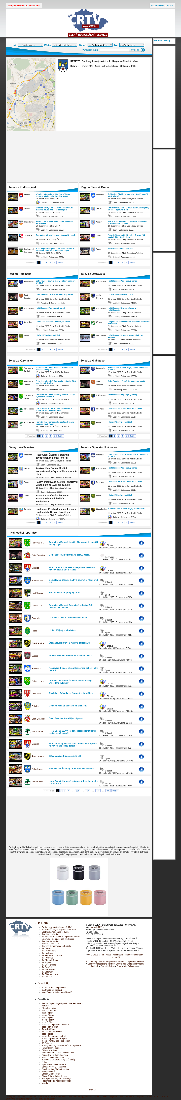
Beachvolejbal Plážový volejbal (55, 1069)
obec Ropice (47, 1034)
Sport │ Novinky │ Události (54, 1067)
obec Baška (47, 1022)
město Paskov (48, 1020)
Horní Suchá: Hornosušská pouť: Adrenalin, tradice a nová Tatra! (55, 423)
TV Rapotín (47, 962)
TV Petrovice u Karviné (52, 955)
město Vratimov (49, 1010)
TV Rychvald (47, 958)
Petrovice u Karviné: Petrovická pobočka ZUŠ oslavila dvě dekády (56, 382)
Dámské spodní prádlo (113, 1096)
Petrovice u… (38, 543)
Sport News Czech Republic (54, 1064)
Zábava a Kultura (49, 1050)
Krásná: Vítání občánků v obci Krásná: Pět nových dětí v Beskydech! (126, 236)
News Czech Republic (51, 1048)
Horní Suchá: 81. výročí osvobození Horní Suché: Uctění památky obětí (54, 409)
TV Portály (43, 923)
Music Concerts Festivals (53, 1057)
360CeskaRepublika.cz (52, 990)
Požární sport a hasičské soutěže (56, 1081)
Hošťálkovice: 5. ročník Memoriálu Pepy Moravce (125, 336)
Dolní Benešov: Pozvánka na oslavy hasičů (55, 294)
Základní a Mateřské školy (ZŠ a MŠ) (58, 1060)
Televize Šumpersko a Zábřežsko (56, 946)
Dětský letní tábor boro (16, 1096)
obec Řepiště (48, 1013)
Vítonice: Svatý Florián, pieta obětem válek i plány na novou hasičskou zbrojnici (55, 209)
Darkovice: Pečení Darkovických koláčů (53, 322)
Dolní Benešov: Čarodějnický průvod (66, 718)
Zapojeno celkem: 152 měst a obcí (24, 6)
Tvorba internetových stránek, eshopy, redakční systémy (76, 1096)
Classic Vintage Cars (51, 1074)
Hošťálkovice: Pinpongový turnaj (50, 308)
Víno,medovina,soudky (38, 1096)
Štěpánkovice (38, 643)
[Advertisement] (79, 157)
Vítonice (35, 568)
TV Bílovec (47, 948)
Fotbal (44, 1062)
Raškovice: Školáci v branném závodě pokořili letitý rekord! (128, 195)
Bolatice (35, 706)
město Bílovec (48, 1015)
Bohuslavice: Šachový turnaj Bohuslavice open (71, 768)
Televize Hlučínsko (50, 934)
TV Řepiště (47, 967)
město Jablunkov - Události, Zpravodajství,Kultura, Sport (54, 1037)
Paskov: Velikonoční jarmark (120, 249)
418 (87, 791)
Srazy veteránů (48, 1071)
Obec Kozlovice (49, 1008)
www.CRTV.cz (97, 927)
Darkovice (36, 618)
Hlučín (35, 631)
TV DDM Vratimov (50, 974)
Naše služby (44, 983)
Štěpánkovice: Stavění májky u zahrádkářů (126, 509)
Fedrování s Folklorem (127, 966)
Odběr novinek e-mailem (162, 6)
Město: (47, 45)
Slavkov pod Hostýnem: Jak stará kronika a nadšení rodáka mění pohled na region (55, 250)
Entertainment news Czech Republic (58, 1053)
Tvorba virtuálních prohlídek (54, 987)
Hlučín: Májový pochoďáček (48, 335)
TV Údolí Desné (49, 965)
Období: (82, 45)
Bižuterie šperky (24, 1099)
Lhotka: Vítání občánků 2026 (120, 294)
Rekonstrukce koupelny (44, 1099)
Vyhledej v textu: (90, 50)
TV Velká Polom (49, 969)
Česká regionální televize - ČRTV (56, 927)
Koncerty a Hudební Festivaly (55, 1055)
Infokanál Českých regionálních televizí (59, 929)
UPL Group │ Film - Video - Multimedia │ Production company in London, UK (115, 956)
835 (108, 791)
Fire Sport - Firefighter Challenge (56, 1078)
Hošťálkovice (37, 593)
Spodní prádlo (153, 1096)
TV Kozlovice (48, 953)
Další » (60, 263)
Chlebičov (36, 694)
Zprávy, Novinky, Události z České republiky (61, 1045)
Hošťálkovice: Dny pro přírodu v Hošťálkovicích (122, 309)
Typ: (116, 45)
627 (97, 791)
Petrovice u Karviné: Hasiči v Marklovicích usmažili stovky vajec (54, 369)
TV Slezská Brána (50, 960)
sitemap (92, 1090)
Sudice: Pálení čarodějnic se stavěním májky (70, 655)
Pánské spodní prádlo (135, 1096)
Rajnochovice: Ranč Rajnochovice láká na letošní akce (54, 222)
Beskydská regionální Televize (55, 932)
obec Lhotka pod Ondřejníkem (55, 1024)
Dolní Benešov (38, 555)
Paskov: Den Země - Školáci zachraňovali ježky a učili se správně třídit (128, 209)
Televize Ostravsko (50, 944)
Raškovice (36, 668)
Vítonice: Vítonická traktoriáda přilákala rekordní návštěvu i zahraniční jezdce (53, 195)
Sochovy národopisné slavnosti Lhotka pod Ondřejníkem (113, 964)
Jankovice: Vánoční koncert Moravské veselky (56, 235)
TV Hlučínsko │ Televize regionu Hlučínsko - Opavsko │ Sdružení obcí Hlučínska (61, 938)
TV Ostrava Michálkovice (53, 1031)
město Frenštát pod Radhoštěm (56, 1041)
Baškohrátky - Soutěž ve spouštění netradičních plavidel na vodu (115, 961)
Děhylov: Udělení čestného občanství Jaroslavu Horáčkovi (129, 323)
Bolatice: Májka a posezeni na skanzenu (68, 706)
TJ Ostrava (47, 976)
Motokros (46, 1083)
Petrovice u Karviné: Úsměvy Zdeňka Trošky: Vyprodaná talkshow (55, 396)
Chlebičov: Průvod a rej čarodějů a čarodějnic (71, 693)
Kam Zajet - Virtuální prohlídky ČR (57, 992)
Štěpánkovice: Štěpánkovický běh (65, 756)
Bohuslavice (37, 580)
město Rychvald (49, 1017)
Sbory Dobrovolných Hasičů (54, 1076)
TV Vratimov (47, 972)
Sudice (35, 656)
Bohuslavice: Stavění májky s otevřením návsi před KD (56, 282)
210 (77, 791)
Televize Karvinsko (50, 941)
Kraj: (14, 45)
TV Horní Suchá (49, 951)
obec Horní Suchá (50, 1027)
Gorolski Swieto (108, 966)
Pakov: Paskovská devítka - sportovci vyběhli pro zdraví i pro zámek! (128, 222)
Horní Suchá (37, 731)
